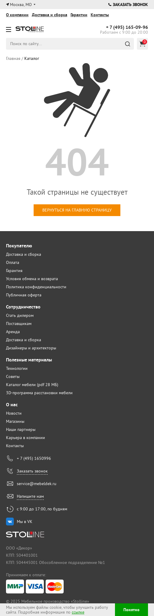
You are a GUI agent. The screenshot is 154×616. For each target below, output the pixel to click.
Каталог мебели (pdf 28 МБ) (32, 384)
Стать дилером (20, 315)
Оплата (12, 262)
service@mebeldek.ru (36, 483)
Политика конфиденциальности (36, 286)
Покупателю (19, 246)
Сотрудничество (23, 307)
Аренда (13, 331)
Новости (14, 413)
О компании (17, 14)
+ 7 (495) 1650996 (34, 458)
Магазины (15, 421)
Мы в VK (24, 521)
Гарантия (14, 270)
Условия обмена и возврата (32, 278)
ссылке (78, 612)
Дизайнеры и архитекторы (31, 348)
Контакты (100, 14)
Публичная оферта (23, 295)
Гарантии (79, 14)
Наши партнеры (20, 429)
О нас (12, 404)
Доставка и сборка (49, 14)
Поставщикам (19, 323)
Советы (13, 376)
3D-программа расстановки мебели (39, 392)
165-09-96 (127, 27)
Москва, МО (21, 4)
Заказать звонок (128, 4)
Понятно (131, 609)
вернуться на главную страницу (77, 210)
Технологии (17, 368)
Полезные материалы (29, 360)
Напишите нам (30, 496)
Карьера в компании (25, 437)
